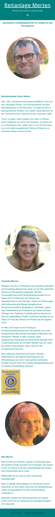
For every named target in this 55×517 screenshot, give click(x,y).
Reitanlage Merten (27, 5)
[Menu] (27, 15)
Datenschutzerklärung (34, 513)
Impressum (16, 513)
